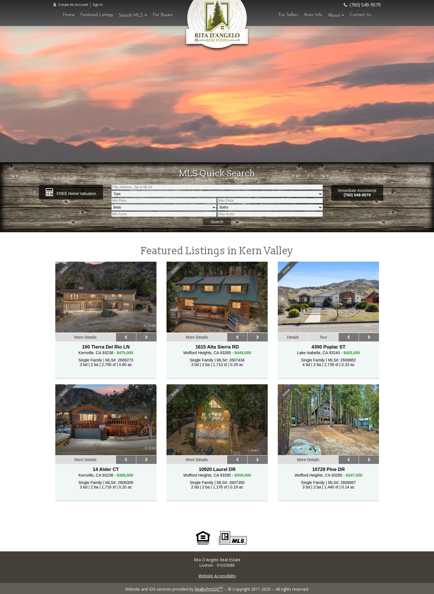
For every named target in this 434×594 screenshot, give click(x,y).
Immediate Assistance (357, 192)
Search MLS (133, 15)
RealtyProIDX (209, 589)
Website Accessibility (217, 575)
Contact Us (360, 15)
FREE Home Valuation (71, 192)
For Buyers (163, 15)
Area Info (313, 15)
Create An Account (73, 4)
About (336, 15)
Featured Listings (96, 15)
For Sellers (288, 15)
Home (69, 15)
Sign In (98, 4)
